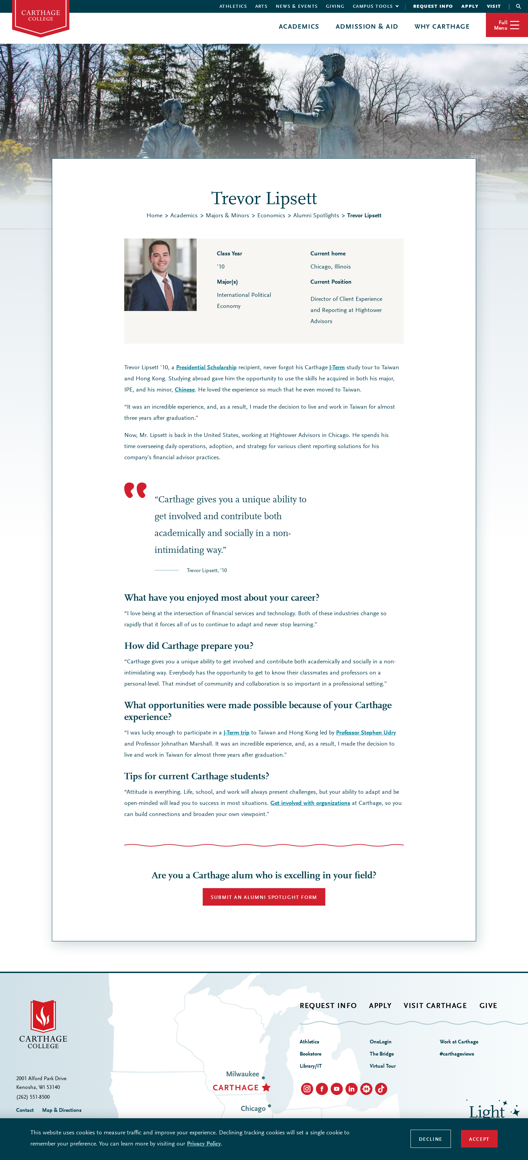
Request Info (433, 6)
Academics (299, 27)
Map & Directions (61, 1110)
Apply (470, 6)
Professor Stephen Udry (366, 733)
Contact (25, 1110)
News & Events (297, 6)
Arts (261, 6)
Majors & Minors (227, 216)
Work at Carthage (459, 1042)
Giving (335, 6)
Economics (271, 216)
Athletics (233, 6)
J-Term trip (237, 733)
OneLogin (381, 1042)
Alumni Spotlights (316, 216)
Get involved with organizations (310, 804)
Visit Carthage (435, 1006)
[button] (507, 25)
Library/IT (311, 1066)
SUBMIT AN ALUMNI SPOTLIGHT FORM (264, 897)
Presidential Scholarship (206, 368)
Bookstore (310, 1054)
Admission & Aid (367, 27)
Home (154, 216)
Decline (431, 1139)
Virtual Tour (383, 1066)
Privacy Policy (204, 1144)
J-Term (337, 368)
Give (489, 1006)
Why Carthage (442, 27)
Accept (479, 1139)
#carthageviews (457, 1054)
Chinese (185, 390)
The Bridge (382, 1054)
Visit (494, 6)
